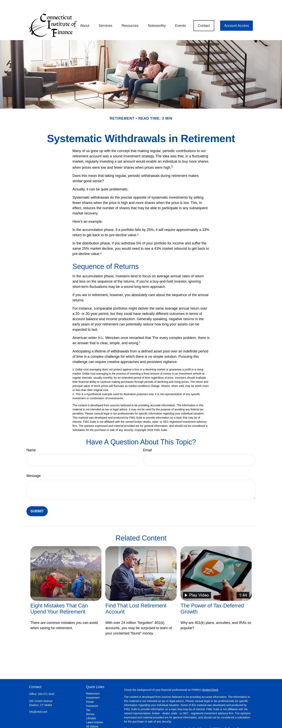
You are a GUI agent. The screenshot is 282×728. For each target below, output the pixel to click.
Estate (90, 690)
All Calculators (94, 719)
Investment (92, 686)
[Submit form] (37, 500)
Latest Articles (94, 711)
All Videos (92, 715)
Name (31, 439)
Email (147, 439)
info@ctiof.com (38, 700)
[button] (84, 14)
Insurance (92, 694)
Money (90, 703)
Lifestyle (91, 707)
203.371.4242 (46, 682)
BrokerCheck (210, 678)
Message (33, 465)
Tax (88, 698)
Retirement (92, 682)
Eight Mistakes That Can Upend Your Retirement (59, 598)
